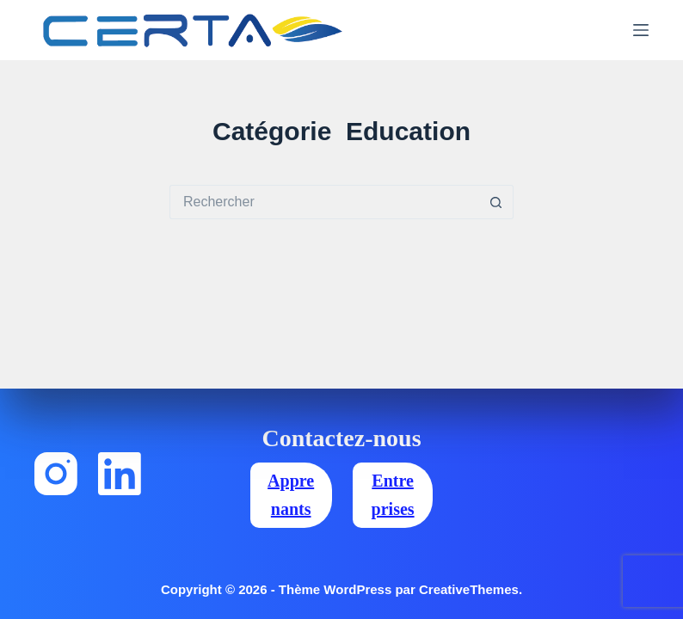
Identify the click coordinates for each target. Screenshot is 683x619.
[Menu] (641, 30)
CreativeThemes (469, 589)
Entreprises (393, 494)
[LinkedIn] (119, 473)
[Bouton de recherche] (496, 202)
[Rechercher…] (324, 202)
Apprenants (291, 494)
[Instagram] (55, 473)
